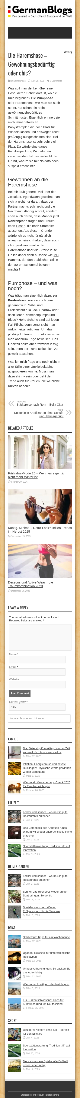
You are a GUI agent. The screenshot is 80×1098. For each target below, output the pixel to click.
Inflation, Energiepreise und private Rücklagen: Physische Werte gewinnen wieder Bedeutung (47, 767)
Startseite (26, 1094)
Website (14, 679)
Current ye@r (18, 702)
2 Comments (56, 81)
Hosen (20, 226)
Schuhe (32, 319)
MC (56, 255)
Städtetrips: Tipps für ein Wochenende (46, 937)
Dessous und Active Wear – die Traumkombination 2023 (30, 584)
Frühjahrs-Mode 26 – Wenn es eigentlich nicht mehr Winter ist (37, 475)
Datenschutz (52, 1094)
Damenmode (19, 81)
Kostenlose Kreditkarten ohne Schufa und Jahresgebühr (37, 413)
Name (13, 654)
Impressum (38, 1094)
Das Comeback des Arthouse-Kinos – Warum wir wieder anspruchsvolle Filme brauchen (47, 831)
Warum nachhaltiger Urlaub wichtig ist (46, 984)
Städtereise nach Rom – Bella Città (43, 403)
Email (12, 666)
